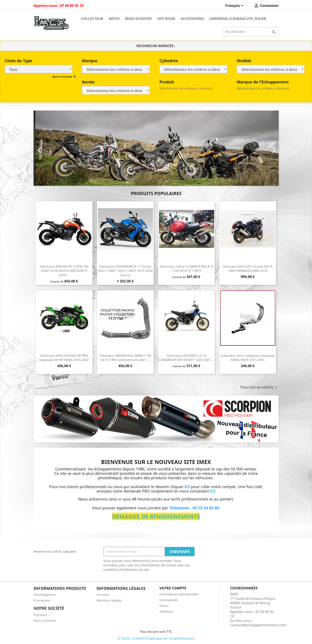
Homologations (45, 594)
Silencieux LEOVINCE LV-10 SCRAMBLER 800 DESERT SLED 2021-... (186, 357)
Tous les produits (259, 387)
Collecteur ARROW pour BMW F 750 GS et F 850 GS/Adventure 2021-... (125, 357)
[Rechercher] (250, 31)
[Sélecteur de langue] (235, 6)
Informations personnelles (179, 594)
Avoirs (163, 606)
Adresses (166, 611)
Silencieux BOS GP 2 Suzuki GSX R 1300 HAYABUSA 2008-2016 (247, 268)
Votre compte (172, 588)
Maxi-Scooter (138, 18)
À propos (40, 615)
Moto (114, 18)
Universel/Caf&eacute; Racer (237, 18)
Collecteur (92, 18)
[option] (156, 148)
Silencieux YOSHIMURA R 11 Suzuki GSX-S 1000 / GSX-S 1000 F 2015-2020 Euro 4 (125, 270)
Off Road (166, 18)
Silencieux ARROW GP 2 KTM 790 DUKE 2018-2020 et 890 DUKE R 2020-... (64, 270)
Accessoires (192, 18)
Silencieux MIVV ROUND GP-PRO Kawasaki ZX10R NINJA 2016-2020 (64, 357)
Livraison (103, 594)
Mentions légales (109, 600)
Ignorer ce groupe (63, 76)
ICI (213, 491)
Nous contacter (45, 620)
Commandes (168, 600)
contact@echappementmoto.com (258, 625)
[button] (52, 148)
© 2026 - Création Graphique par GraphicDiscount (156, 638)
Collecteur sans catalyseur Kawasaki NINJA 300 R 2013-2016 (248, 357)
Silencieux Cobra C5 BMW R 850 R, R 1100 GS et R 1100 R (186, 268)
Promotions (42, 600)
